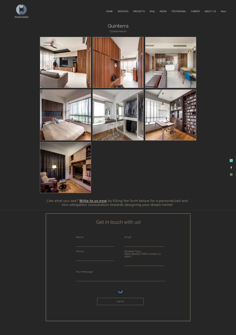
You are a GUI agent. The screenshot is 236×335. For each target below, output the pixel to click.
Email (127, 237)
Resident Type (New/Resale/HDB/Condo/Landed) (142, 254)
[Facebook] (231, 167)
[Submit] (120, 301)
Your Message (84, 272)
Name (79, 237)
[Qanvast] (231, 160)
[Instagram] (231, 174)
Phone (80, 251)
